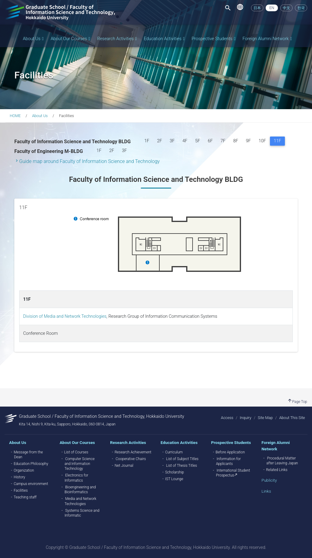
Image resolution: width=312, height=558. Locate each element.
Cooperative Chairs (131, 459)
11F (279, 140)
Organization (24, 470)
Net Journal (124, 465)
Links (266, 491)
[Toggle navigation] (228, 8)
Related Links (276, 470)
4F (185, 141)
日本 (257, 8)
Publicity (269, 480)
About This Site (292, 417)
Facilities (21, 490)
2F (159, 141)
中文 (286, 8)
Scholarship (174, 472)
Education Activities (165, 38)
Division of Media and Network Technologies (65, 316)
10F (262, 141)
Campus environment (31, 484)
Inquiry (245, 417)
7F (223, 141)
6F (210, 141)
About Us (34, 38)
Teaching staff (25, 497)
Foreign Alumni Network (268, 38)
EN (271, 8)
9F (248, 141)
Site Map (265, 417)
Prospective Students (214, 38)
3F (172, 141)
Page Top (297, 402)
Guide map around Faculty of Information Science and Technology (89, 161)
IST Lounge (174, 479)
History (19, 477)
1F (146, 141)
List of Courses (76, 452)
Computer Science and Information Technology (80, 464)
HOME (15, 115)
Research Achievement (133, 452)
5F (197, 141)
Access (227, 417)
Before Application (230, 452)
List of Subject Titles (182, 459)
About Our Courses (71, 38)
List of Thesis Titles (181, 465)
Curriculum (174, 452)
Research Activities (117, 38)
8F (235, 141)
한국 (301, 8)
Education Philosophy (31, 464)
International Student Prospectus (233, 472)
